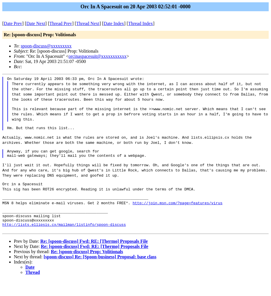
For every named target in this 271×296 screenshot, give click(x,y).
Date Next (35, 23)
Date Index (114, 23)
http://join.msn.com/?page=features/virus (177, 214)
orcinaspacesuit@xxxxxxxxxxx (97, 56)
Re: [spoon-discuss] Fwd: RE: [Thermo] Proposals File (94, 257)
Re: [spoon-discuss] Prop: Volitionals (87, 268)
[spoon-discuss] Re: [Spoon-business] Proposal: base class (100, 273)
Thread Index (140, 23)
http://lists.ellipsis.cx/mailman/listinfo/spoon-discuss (64, 239)
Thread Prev (60, 23)
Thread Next (87, 23)
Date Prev (13, 23)
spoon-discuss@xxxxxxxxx (46, 45)
